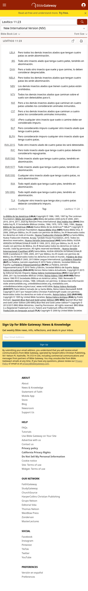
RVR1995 (10, 175)
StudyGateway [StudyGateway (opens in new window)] (30, 488)
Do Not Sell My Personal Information (43, 456)
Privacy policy (30, 448)
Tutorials (26, 431)
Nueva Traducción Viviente (49, 235)
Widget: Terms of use (33, 468)
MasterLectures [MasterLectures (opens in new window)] (30, 521)
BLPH (12, 136)
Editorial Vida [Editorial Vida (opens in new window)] (29, 504)
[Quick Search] (39, 22)
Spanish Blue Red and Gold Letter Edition (33, 299)
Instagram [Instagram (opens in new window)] (27, 540)
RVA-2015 (9, 144)
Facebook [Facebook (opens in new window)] (27, 536)
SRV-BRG (10, 192)
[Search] (82, 22)
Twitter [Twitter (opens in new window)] (25, 553)
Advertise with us (31, 440)
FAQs (24, 427)
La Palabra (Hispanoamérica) (26, 264)
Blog (24, 404)
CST (13, 111)
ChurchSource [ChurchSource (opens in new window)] (29, 492)
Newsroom (28, 408)
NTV (12, 94)
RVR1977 (10, 167)
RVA (13, 183)
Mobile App (28, 396)
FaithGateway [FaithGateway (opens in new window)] (29, 484)
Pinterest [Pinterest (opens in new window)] (27, 545)
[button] (83, 5)
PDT (13, 119)
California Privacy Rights (36, 452)
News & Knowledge (32, 387)
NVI (13, 103)
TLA (13, 200)
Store (25, 400)
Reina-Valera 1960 (53, 275)
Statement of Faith (32, 391)
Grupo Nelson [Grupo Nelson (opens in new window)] (29, 500)
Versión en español (32, 572)
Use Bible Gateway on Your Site (39, 436)
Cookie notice (29, 460)
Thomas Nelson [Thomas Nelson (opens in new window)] (30, 509)
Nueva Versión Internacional (40, 240)
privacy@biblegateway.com (35, 363)
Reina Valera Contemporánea (46, 272)
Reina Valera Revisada (65, 286)
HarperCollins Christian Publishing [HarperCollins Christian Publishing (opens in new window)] (41, 496)
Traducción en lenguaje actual (18, 310)
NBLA (12, 77)
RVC (13, 150)
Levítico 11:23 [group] (12, 41)
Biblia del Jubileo (24, 219)
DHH (12, 69)
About (25, 383)
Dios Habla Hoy (65, 221)
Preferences (28, 576)
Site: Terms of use (31, 464)
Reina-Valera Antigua (57, 297)
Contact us (28, 444)
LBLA (12, 52)
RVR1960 (10, 158)
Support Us (28, 412)
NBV (12, 86)
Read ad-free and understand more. (43, 13)
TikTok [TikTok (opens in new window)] (25, 549)
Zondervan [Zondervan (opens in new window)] (28, 517)
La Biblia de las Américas (16, 216)
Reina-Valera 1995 (62, 294)
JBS (13, 61)
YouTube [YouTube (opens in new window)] (26, 557)
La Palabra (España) (71, 259)
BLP (13, 128)
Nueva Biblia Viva (47, 229)
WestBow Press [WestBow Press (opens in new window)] (30, 513)
